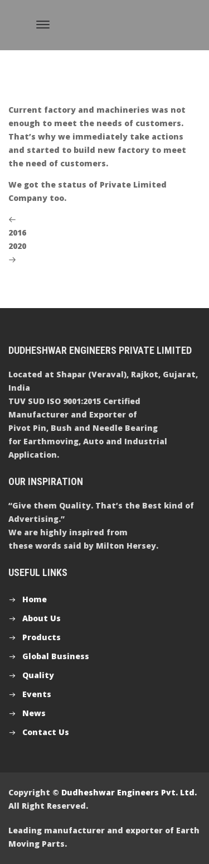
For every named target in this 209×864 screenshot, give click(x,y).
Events (36, 694)
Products (41, 637)
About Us (41, 618)
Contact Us (45, 732)
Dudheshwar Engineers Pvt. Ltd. (129, 792)
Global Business (55, 656)
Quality (38, 675)
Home (34, 599)
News (34, 713)
